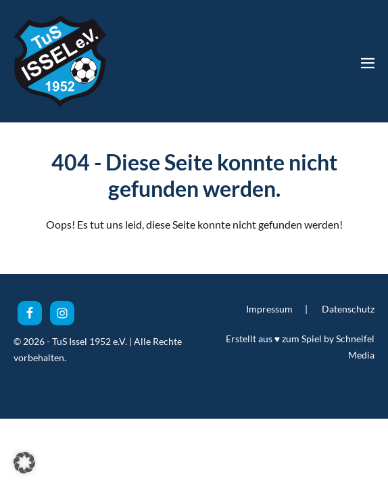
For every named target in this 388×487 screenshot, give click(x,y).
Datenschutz (348, 309)
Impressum (269, 309)
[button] (24, 462)
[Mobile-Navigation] (367, 63)
